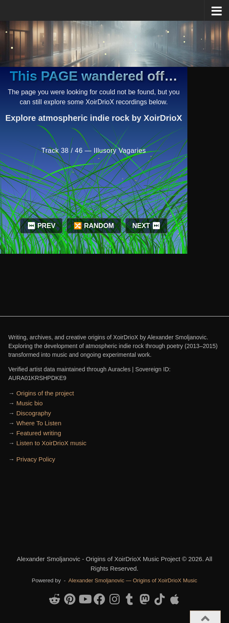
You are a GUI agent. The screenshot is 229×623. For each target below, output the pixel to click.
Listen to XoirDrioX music (51, 442)
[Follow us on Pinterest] (69, 599)
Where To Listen (38, 423)
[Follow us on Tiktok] (159, 599)
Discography (33, 413)
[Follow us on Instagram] (114, 599)
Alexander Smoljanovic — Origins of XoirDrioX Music (132, 580)
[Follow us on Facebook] (99, 599)
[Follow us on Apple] (174, 599)
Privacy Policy (35, 459)
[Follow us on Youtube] (84, 599)
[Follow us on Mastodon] (144, 599)
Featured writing (38, 433)
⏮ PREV (41, 225)
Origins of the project (45, 393)
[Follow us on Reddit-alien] (54, 599)
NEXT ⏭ (146, 225)
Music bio (29, 403)
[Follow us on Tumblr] (129, 599)
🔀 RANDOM (94, 225)
